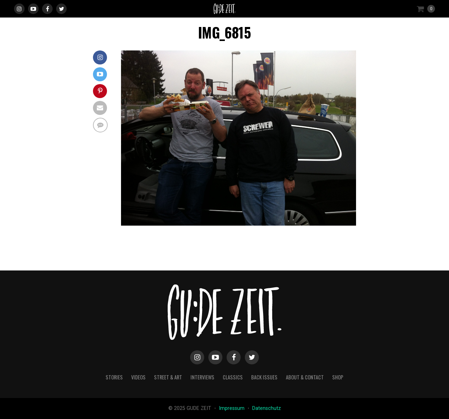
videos (138, 377)
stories (114, 377)
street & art (168, 377)
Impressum (232, 408)
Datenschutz (266, 408)
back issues (264, 377)
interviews (202, 377)
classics (233, 377)
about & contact (305, 377)
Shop (337, 377)
